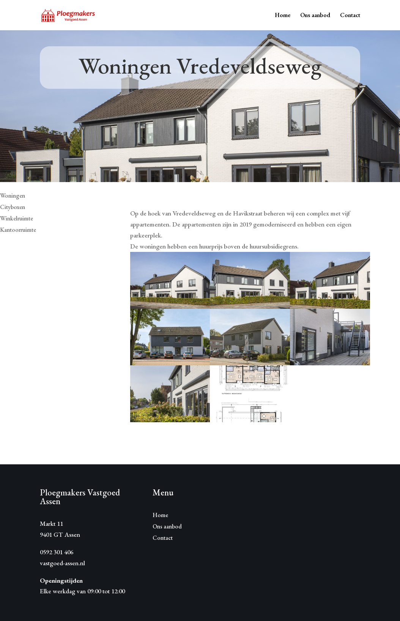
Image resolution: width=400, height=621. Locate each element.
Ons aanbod (315, 16)
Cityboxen (12, 207)
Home (282, 16)
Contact (350, 16)
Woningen (12, 196)
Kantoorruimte (18, 230)
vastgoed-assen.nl (62, 563)
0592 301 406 (56, 552)
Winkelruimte (16, 219)
